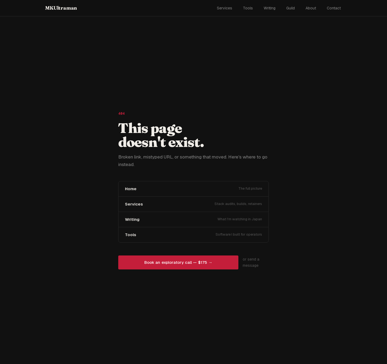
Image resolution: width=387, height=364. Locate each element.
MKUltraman (61, 8)
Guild (290, 8)
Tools (248, 8)
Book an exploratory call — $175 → (178, 262)
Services (224, 8)
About (311, 8)
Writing (269, 8)
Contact (334, 8)
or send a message (251, 262)
